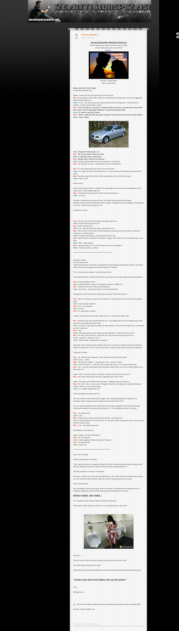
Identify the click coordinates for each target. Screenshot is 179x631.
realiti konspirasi (37, 15)
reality (92, 38)
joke (88, 38)
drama (83, 38)
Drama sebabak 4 (90, 34)
